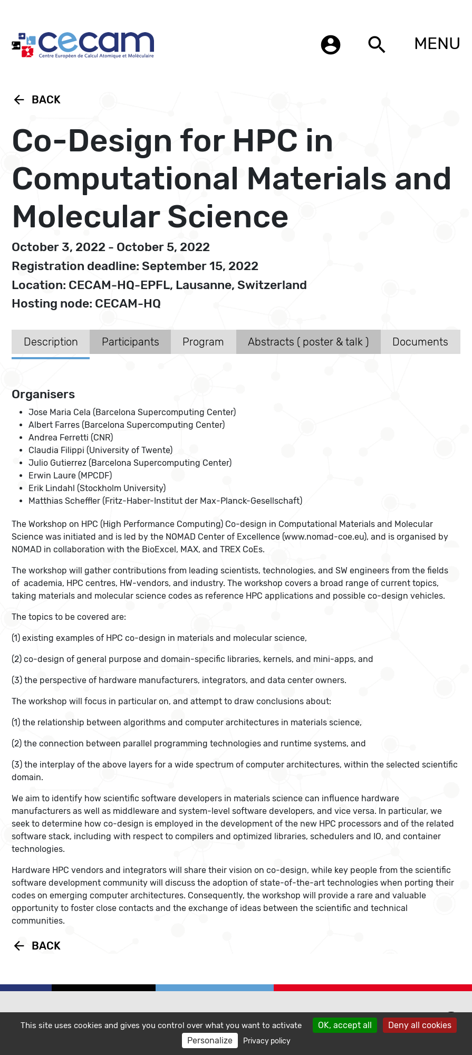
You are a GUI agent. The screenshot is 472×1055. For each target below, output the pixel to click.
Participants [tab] (130, 341)
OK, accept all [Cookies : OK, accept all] (345, 1025)
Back (36, 99)
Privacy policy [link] (267, 1041)
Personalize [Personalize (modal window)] (210, 1040)
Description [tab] (51, 341)
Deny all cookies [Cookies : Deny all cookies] (419, 1025)
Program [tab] (203, 341)
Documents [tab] (420, 341)
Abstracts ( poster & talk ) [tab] (308, 341)
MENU (437, 43)
